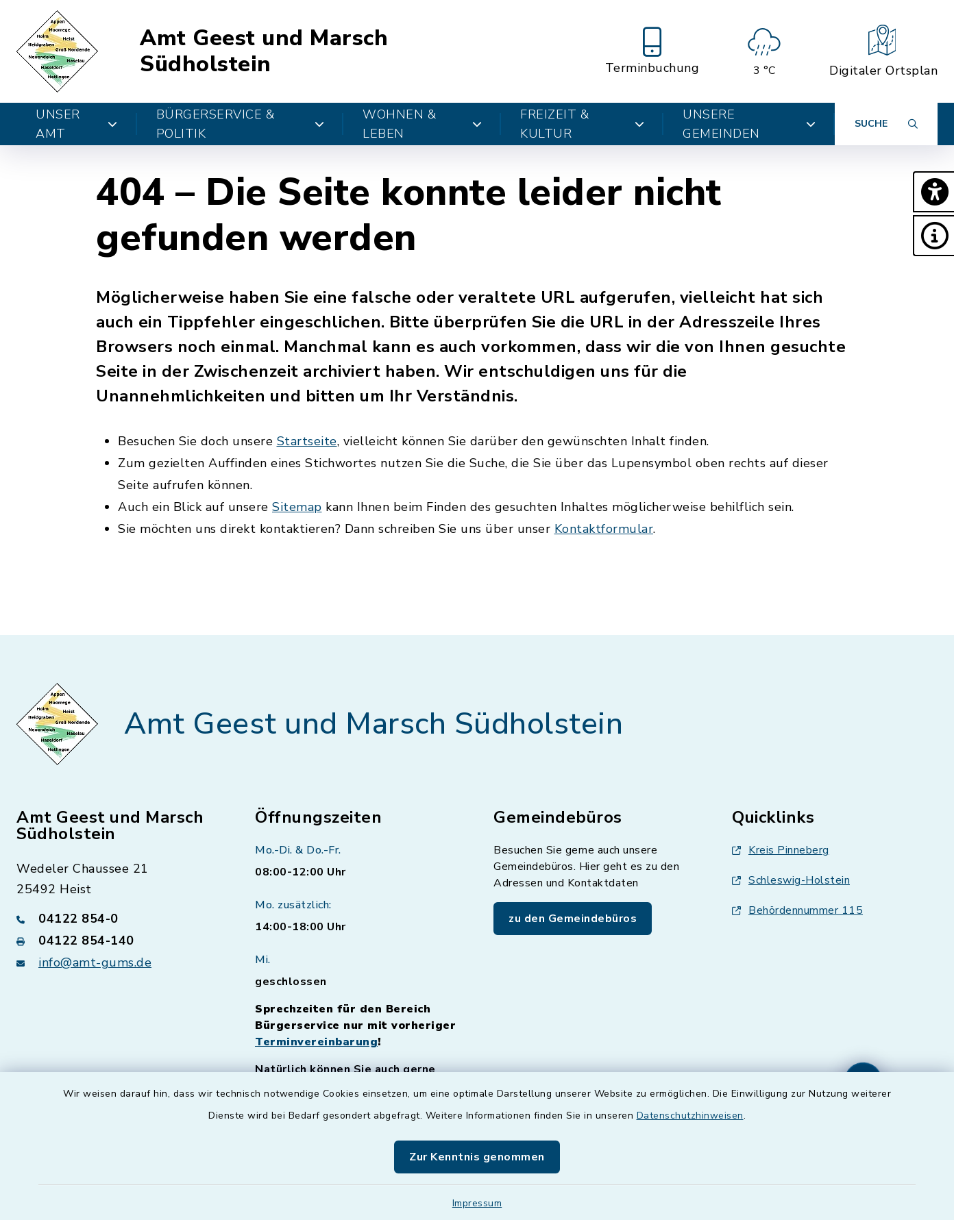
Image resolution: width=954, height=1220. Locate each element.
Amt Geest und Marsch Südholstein (264, 51)
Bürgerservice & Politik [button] (240, 124)
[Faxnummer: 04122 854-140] (119, 940)
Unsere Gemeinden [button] (749, 124)
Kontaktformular (604, 529)
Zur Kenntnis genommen (477, 1157)
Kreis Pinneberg (780, 850)
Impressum (477, 1203)
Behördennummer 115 (797, 910)
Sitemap (297, 507)
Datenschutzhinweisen (690, 1115)
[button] (933, 191)
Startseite (307, 441)
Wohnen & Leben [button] (422, 124)
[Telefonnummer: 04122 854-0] (119, 918)
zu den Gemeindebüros (573, 918)
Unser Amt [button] (77, 124)
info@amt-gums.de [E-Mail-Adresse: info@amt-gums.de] (94, 962)
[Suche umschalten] (886, 124)
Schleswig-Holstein (791, 880)
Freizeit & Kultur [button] (582, 124)
